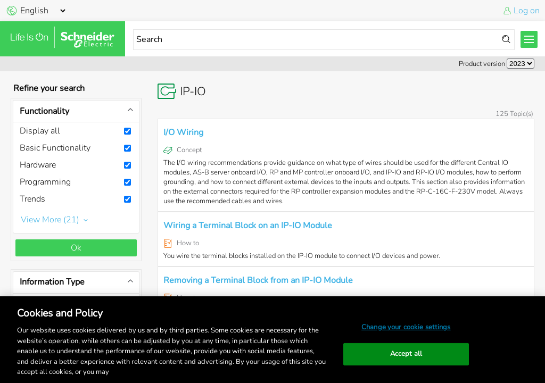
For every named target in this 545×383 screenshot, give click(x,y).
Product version (482, 64)
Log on (527, 10)
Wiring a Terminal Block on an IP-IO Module (247, 225)
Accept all (406, 354)
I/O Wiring (183, 132)
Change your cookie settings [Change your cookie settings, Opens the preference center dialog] (406, 327)
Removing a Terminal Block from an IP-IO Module (258, 280)
